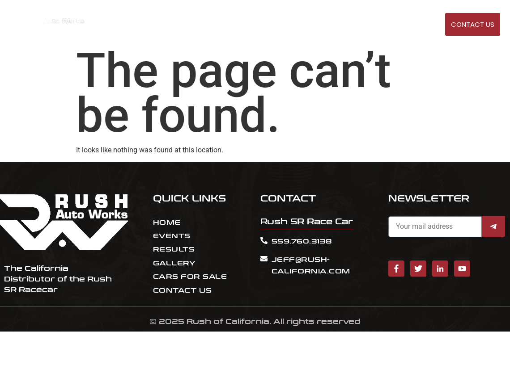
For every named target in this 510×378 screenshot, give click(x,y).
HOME (283, 24)
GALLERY (428, 24)
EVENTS (311, 24)
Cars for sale (384, 24)
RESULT (341, 24)
